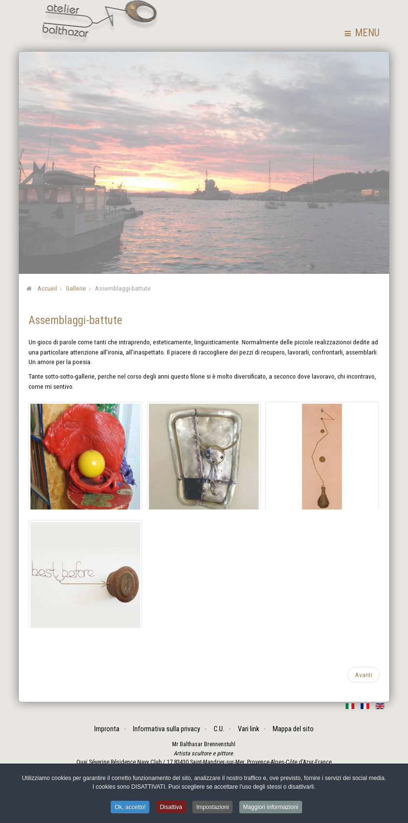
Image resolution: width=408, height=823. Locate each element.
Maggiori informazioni (270, 808)
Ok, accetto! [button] (130, 808)
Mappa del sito (293, 728)
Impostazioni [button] (212, 808)
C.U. (219, 728)
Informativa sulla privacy (166, 728)
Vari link (248, 728)
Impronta (106, 728)
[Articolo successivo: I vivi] (363, 673)
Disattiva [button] (171, 808)
